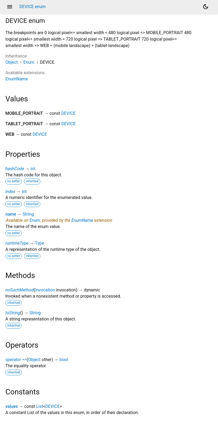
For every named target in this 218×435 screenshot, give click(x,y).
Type (39, 243)
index (10, 191)
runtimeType (17, 243)
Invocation (45, 290)
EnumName (16, 78)
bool (63, 359)
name (10, 214)
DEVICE (68, 113)
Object (11, 62)
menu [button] (9, 6)
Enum (28, 62)
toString (12, 312)
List (39, 406)
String (28, 214)
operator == (16, 359)
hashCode (14, 168)
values (11, 406)
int (32, 168)
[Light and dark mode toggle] (205, 6)
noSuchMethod (19, 290)
